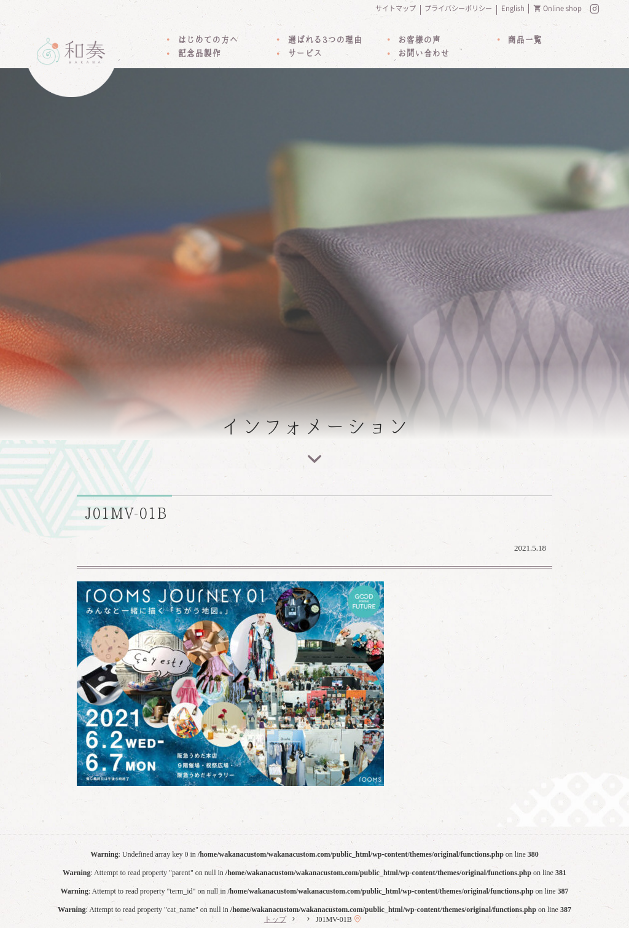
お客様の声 (418, 40)
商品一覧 (524, 40)
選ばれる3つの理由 (324, 40)
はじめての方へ (208, 40)
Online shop (562, 8)
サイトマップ (395, 8)
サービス (304, 53)
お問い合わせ (423, 53)
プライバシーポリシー (458, 8)
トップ (275, 919)
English (513, 8)
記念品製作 (199, 53)
